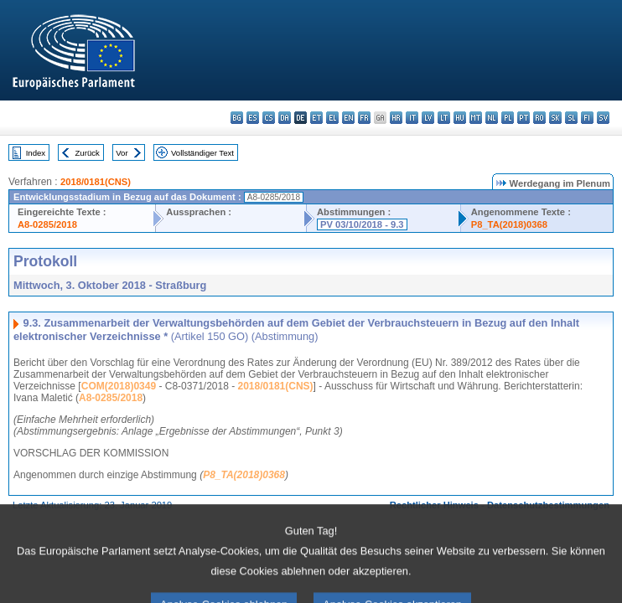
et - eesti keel (316, 117)
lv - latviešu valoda (428, 117)
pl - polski (507, 117)
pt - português (523, 117)
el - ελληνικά (332, 117)
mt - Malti (475, 117)
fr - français (364, 117)
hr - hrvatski (396, 117)
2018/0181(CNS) (95, 182)
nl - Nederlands (491, 117)
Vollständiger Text (202, 152)
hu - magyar (460, 117)
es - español (252, 117)
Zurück (87, 152)
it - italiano (412, 117)
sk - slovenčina (555, 117)
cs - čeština (268, 117)
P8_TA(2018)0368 (509, 224)
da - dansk (284, 117)
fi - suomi (587, 117)
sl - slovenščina (571, 117)
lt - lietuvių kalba (444, 117)
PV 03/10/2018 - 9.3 (362, 224)
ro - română (539, 117)
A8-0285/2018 (47, 224)
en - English (348, 117)
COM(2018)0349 (118, 386)
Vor (121, 152)
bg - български (237, 117)
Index (35, 152)
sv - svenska (603, 117)
